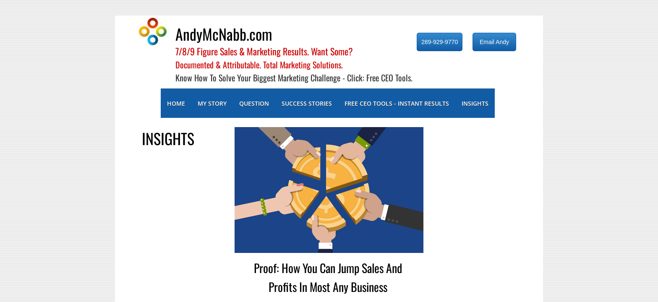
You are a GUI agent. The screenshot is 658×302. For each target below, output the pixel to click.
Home (176, 103)
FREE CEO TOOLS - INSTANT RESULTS (397, 103)
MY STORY (212, 103)
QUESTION (254, 103)
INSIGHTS (475, 103)
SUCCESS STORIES (307, 103)
